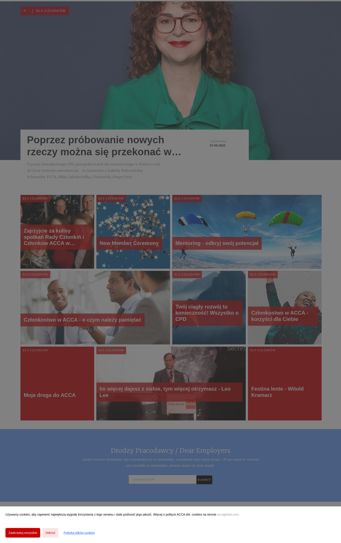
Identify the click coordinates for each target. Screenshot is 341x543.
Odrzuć (50, 533)
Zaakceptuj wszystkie (22, 533)
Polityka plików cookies (79, 533)
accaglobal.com (227, 514)
